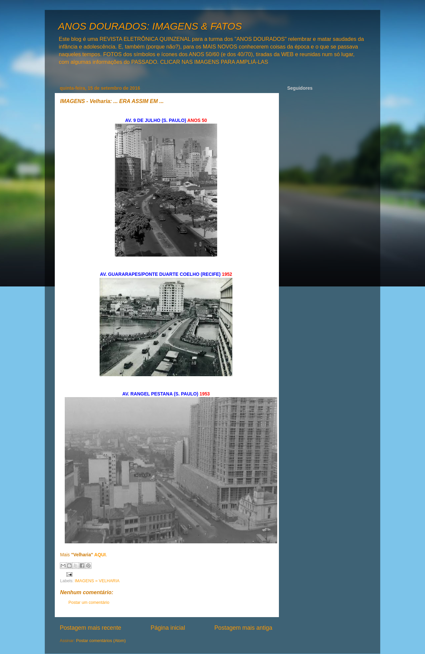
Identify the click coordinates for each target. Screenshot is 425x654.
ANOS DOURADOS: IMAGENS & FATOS (150, 26)
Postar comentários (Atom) (101, 640)
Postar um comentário (88, 602)
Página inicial (167, 627)
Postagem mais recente (90, 627)
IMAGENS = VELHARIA (97, 581)
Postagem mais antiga (243, 627)
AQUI (100, 554)
